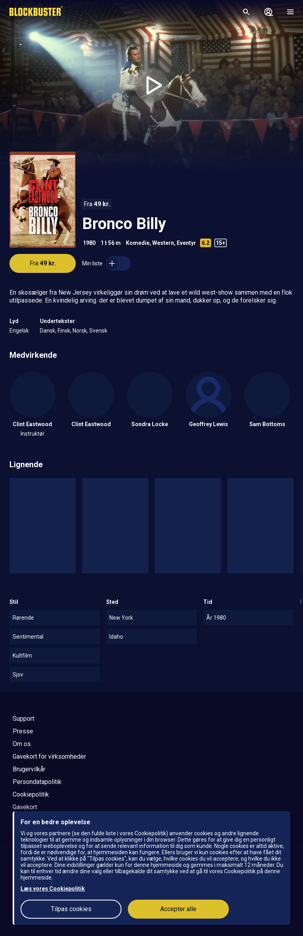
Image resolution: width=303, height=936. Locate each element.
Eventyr (186, 243)
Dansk (47, 330)
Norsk (80, 330)
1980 (89, 243)
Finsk (64, 330)
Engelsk (19, 330)
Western (163, 243)
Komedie (138, 243)
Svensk (98, 330)
